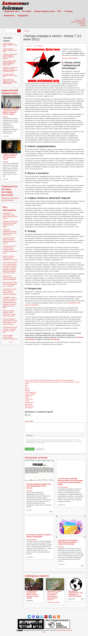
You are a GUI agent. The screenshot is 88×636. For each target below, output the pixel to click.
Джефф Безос (29, 395)
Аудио (32, 380)
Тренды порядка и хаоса (44, 11)
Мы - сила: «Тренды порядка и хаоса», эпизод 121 (10, 76)
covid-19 (27, 401)
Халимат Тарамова (30, 394)
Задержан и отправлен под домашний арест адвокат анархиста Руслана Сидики (11, 111)
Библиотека (9, 15)
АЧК (59, 11)
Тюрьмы (77, 382)
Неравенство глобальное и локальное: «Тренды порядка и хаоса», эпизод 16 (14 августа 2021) (10, 69)
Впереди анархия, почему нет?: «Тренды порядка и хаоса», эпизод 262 (10, 284)
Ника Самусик (29, 407)
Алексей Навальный (30, 392)
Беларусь (27, 390)
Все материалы (9, 208)
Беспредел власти (44, 382)
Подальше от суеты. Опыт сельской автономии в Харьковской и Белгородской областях (54, 595)
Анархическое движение (31, 382)
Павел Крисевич (29, 406)
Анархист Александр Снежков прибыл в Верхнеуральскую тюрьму (10, 156)
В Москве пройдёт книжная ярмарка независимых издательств (10, 337)
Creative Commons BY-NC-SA (64, 630)
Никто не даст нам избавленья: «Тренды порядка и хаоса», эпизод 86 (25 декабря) (10, 81)
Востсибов (29, 490)
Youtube (79, 337)
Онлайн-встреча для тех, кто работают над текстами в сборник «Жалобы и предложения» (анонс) (10, 249)
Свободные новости (37, 575)
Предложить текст (12, 11)
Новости (27, 31)
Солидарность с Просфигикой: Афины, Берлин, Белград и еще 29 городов (32, 594)
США (26, 385)
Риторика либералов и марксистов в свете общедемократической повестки (38, 486)
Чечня (26, 387)
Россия (27, 383)
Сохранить (29, 449)
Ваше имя (28, 415)
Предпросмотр (40, 449)
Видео (51, 382)
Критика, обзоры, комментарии (64, 380)
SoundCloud (31, 339)
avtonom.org (55, 339)
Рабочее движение (69, 382)
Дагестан (27, 389)
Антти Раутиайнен (63, 487)
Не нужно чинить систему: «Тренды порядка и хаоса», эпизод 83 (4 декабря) (10, 56)
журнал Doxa (28, 404)
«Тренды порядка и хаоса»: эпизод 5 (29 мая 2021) (10, 50)
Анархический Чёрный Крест (9, 92)
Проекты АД (37, 380)
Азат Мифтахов (29, 402)
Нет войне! (26, 11)
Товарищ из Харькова (53, 602)
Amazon (27, 397)
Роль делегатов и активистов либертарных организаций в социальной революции (68, 542)
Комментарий (29, 421)
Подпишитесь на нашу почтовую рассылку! (9, 190)
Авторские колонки (36, 457)
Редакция (40, 46)
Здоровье (57, 382)
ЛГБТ (61, 382)
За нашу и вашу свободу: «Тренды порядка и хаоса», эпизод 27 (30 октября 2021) (10, 63)
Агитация (69, 11)
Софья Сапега (29, 399)
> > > (11, 342)
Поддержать (23, 15)
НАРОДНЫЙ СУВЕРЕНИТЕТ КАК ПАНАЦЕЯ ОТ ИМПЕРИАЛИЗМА (75, 593)
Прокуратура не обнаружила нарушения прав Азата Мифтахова (9, 277)
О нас (44, 632)
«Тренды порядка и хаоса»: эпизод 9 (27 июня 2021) (10, 45)
